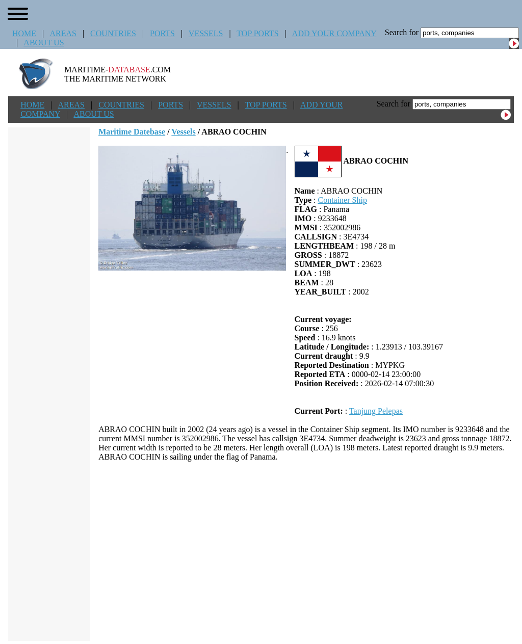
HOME (24, 33)
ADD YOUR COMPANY (334, 33)
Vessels (183, 131)
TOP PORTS (257, 33)
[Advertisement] (306, 551)
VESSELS (206, 33)
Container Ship (342, 200)
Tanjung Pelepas (376, 411)
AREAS (62, 33)
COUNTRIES (113, 33)
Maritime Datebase (131, 131)
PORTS (162, 33)
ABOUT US (43, 42)
